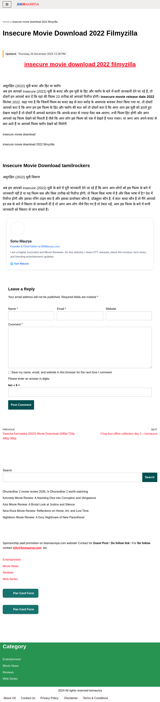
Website (111, 309)
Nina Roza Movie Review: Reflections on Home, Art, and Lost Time (46, 511)
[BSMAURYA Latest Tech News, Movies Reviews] (28, 4)
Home (6, 21)
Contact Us (28, 698)
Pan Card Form (20, 593)
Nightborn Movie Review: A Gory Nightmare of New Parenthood (43, 517)
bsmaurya (95, 690)
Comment (15, 324)
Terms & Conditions (95, 698)
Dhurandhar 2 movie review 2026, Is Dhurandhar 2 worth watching (45, 491)
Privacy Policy (49, 698)
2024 (61, 690)
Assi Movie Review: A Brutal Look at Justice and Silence (39, 504)
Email (61, 309)
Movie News (10, 566)
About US (9, 698)
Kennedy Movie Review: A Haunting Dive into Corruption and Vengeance (49, 498)
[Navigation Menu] (7, 4)
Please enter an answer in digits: (29, 379)
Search (7, 470)
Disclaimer (71, 698)
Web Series (10, 579)
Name (13, 309)
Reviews (8, 572)
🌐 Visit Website (19, 263)
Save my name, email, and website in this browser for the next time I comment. (61, 372)
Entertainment (12, 560)
